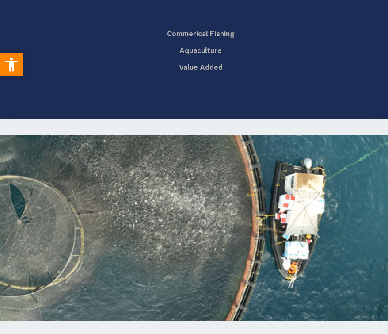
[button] (11, 64)
